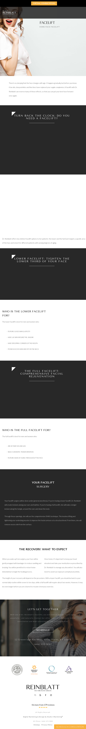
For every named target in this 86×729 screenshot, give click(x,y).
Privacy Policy (47, 725)
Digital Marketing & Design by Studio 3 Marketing (43, 717)
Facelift (55, 27)
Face (48, 27)
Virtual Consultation (44, 3)
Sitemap (37, 725)
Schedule (43, 630)
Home (42, 27)
